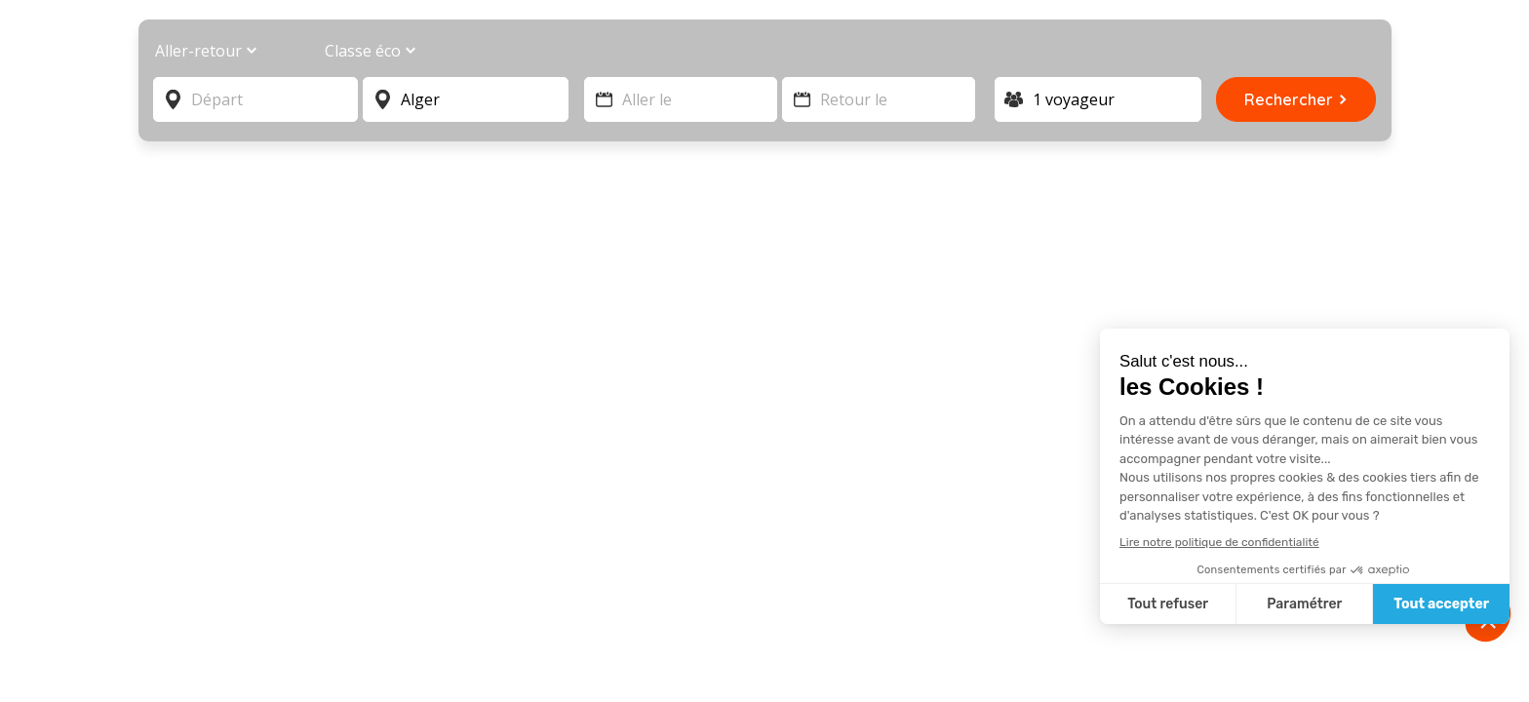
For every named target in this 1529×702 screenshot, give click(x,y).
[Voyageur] (1098, 99)
